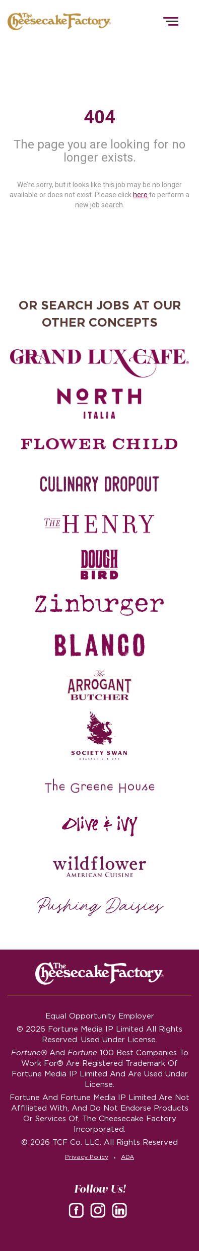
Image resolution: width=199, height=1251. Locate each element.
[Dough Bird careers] (99, 565)
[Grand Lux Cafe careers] (99, 363)
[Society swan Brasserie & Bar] (99, 736)
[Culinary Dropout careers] (99, 484)
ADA (127, 1156)
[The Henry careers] (99, 524)
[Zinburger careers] (99, 605)
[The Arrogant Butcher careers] (99, 685)
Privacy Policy (86, 1156)
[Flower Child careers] (99, 444)
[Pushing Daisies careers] (100, 907)
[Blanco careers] (99, 645)
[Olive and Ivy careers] (99, 826)
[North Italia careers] (99, 403)
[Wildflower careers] (99, 866)
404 (99, 117)
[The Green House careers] (99, 786)
